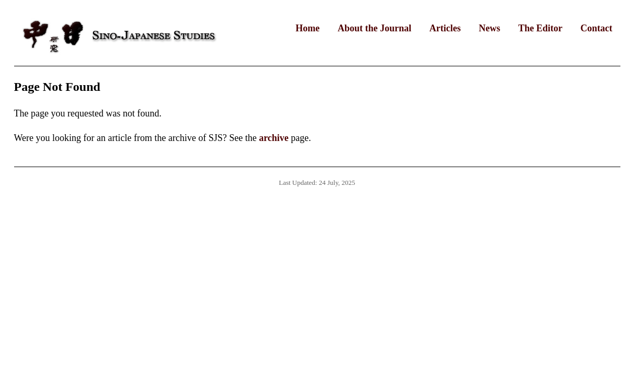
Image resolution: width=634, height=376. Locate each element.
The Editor (540, 28)
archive (274, 138)
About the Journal (374, 28)
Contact (597, 28)
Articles (445, 28)
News (489, 28)
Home (308, 28)
